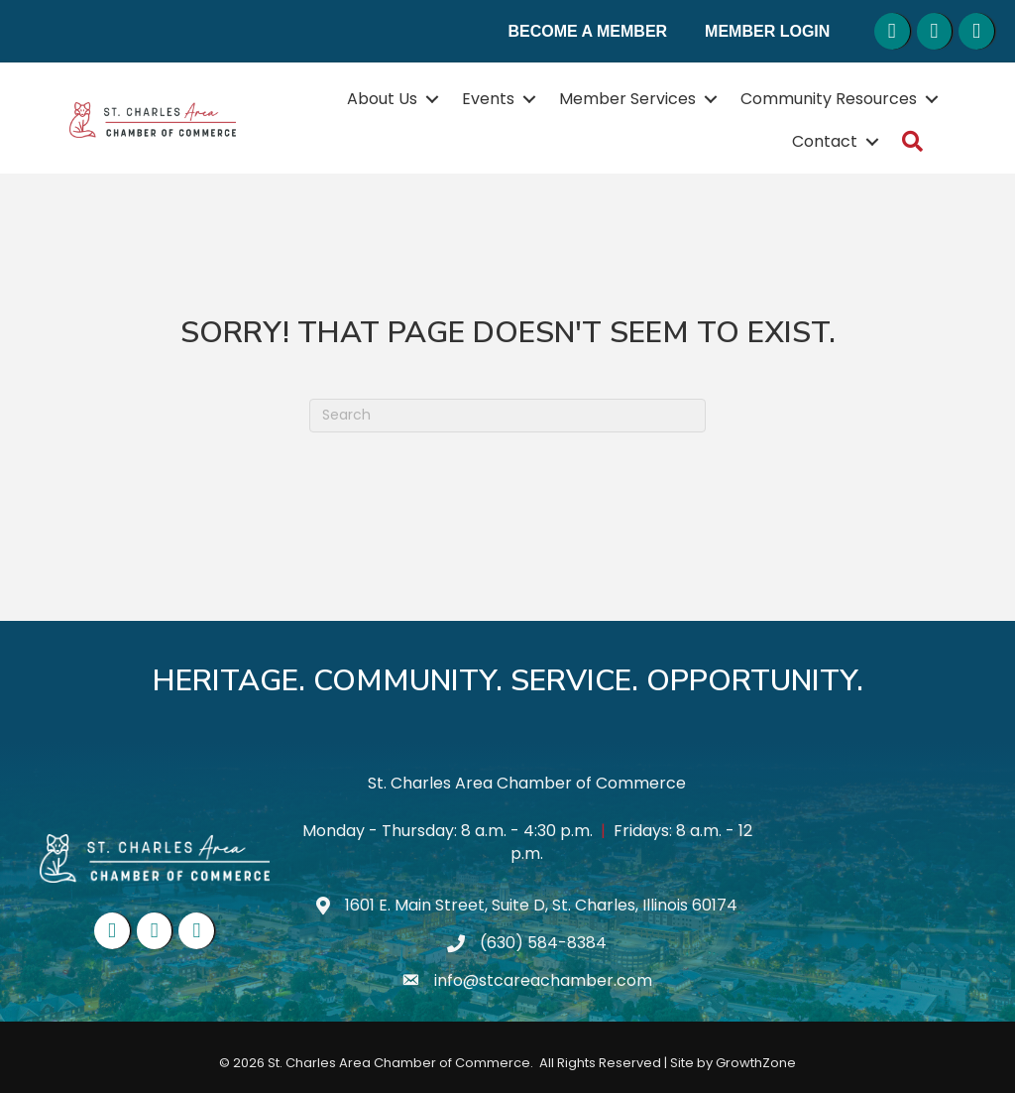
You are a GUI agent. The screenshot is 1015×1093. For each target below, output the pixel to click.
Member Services (627, 98)
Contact (824, 141)
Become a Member (588, 31)
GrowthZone (756, 1062)
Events (488, 98)
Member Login (767, 31)
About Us (382, 98)
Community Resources (828, 98)
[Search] (507, 415)
